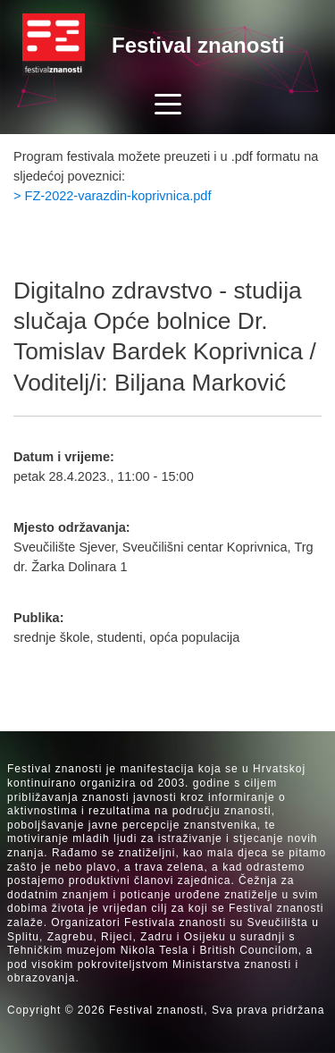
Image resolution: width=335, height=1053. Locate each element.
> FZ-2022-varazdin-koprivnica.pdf (112, 196)
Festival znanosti (198, 45)
